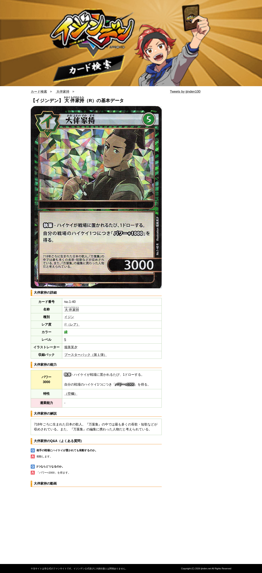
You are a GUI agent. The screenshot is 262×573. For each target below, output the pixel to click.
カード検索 (39, 91)
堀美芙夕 (70, 347)
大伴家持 (62, 91)
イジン (69, 317)
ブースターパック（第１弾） (85, 354)
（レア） (72, 324)
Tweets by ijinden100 (185, 91)
